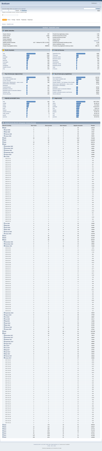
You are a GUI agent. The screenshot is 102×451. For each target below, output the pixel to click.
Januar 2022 (8, 233)
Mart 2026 (7, 132)
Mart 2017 (7, 354)
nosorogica (5, 62)
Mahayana (55, 60)
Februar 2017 (8, 356)
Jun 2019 (7, 319)
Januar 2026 (8, 136)
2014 (5, 429)
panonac (5, 60)
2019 (5, 239)
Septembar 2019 (9, 313)
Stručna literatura (7, 94)
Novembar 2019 (9, 244)
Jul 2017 (7, 345)
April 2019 (7, 323)
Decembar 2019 (9, 242)
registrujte (23, 8)
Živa (54, 108)
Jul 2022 (7, 156)
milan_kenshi (6, 113)
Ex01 (4, 108)
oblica (4, 55)
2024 (5, 140)
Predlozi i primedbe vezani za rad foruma (62, 92)
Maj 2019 (7, 321)
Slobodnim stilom (57, 57)
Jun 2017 (7, 347)
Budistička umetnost (7, 88)
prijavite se (16, 8)
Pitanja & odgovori (57, 90)
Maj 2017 (7, 349)
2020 (5, 237)
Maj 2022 (7, 225)
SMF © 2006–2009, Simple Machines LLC (51, 444)
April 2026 (7, 130)
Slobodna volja (6, 92)
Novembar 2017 (9, 337)
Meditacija (5, 85)
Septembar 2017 (9, 341)
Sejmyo (5, 63)
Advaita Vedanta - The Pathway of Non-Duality (63, 82)
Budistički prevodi (57, 65)
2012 (5, 433)
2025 (5, 138)
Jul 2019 (7, 317)
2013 (5, 431)
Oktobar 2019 (8, 246)
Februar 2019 (8, 327)
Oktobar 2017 (8, 339)
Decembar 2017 (9, 335)
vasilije (4, 103)
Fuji (4, 68)
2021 (5, 235)
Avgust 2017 (8, 343)
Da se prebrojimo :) (7, 77)
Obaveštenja (56, 62)
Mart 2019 (7, 325)
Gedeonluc (96, 40)
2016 (5, 425)
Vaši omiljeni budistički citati (9, 79)
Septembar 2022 (9, 152)
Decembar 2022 (9, 146)
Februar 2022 (8, 231)
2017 (5, 333)
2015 (5, 427)
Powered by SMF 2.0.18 (38, 444)
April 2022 (7, 227)
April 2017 (7, 351)
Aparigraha (5, 65)
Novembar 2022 (9, 148)
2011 (5, 435)
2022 (5, 144)
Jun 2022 (7, 223)
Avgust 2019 (8, 315)
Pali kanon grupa (57, 58)
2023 (5, 142)
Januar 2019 (8, 329)
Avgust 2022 (8, 154)
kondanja (5, 57)
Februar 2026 (8, 134)
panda (4, 115)
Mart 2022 (7, 229)
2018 (5, 331)
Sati (4, 53)
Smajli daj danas (7, 87)
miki (54, 115)
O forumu (55, 68)
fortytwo (54, 111)
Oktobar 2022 (8, 150)
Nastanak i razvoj (57, 63)
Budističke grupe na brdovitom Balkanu (12, 90)
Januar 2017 (8, 358)
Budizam (6, 4)
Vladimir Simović (7, 67)
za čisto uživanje (7, 80)
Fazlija (4, 58)
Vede (54, 67)
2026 (5, 127)
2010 (5, 437)
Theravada (55, 55)
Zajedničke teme (56, 53)
